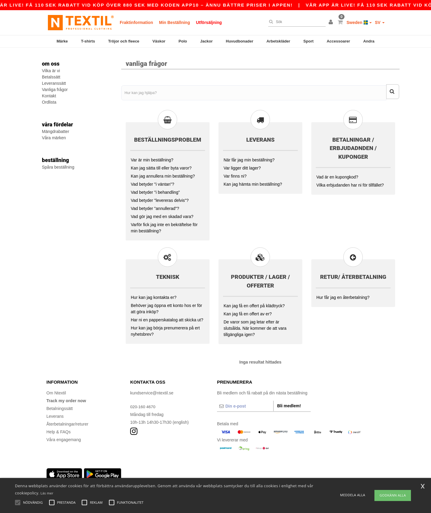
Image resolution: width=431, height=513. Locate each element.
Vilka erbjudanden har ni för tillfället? (350, 183)
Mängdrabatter (55, 131)
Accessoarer (338, 41)
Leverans (55, 414)
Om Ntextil (56, 390)
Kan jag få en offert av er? (248, 311)
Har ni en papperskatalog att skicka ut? (167, 317)
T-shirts (88, 41)
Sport (308, 41)
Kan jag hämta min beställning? (253, 182)
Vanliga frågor (55, 89)
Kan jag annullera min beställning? (163, 174)
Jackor (206, 41)
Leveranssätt (54, 83)
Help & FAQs (58, 429)
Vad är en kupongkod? (337, 174)
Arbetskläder (278, 41)
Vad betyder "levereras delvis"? (160, 198)
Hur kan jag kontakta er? (154, 295)
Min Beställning (174, 22)
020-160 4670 (143, 404)
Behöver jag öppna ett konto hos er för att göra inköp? (166, 306)
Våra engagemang (63, 437)
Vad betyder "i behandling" (155, 190)
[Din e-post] (245, 404)
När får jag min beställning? (249, 157)
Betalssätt (51, 77)
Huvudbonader (240, 41)
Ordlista (49, 102)
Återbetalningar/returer (67, 422)
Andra (368, 41)
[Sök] (295, 21)
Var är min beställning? (152, 157)
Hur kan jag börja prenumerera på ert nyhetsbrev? (165, 329)
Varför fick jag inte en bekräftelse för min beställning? (164, 225)
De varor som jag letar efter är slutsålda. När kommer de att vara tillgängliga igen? (255, 326)
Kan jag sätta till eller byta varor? (161, 166)
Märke (62, 41)
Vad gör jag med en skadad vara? (162, 214)
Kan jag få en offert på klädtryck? (254, 303)
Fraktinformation (136, 22)
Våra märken (54, 137)
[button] (332, 22)
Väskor (158, 41)
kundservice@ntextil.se (151, 390)
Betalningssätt (59, 406)
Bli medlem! (289, 403)
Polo (183, 41)
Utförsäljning (209, 22)
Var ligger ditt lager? (242, 166)
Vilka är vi (51, 70)
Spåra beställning (58, 167)
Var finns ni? (235, 174)
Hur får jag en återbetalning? (342, 295)
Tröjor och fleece (123, 41)
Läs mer (46, 493)
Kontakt (49, 95)
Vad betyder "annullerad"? (155, 206)
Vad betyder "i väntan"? (152, 182)
